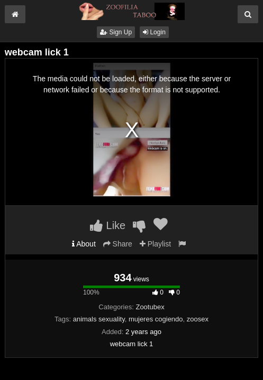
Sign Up (116, 32)
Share (117, 244)
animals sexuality (99, 319)
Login (154, 32)
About (84, 244)
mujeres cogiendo (156, 319)
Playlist (155, 244)
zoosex (197, 319)
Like (107, 225)
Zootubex (149, 307)
